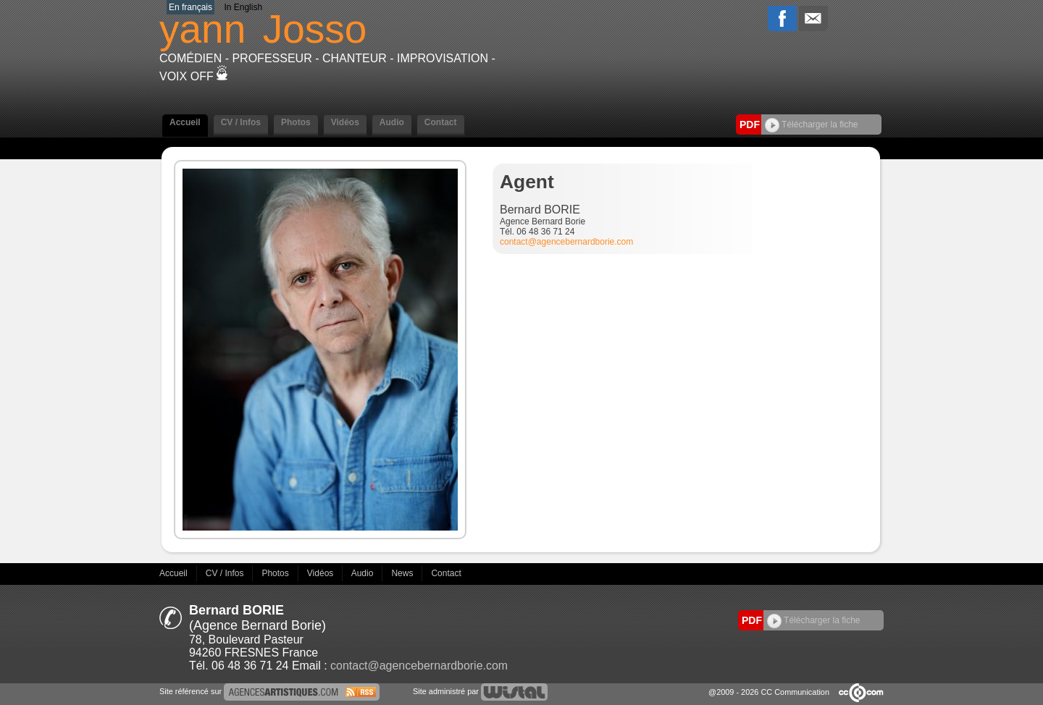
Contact (440, 122)
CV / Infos (241, 122)
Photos (296, 122)
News (403, 573)
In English (243, 7)
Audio (392, 122)
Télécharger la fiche (811, 124)
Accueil (185, 122)
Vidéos (345, 122)
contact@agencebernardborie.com (566, 242)
